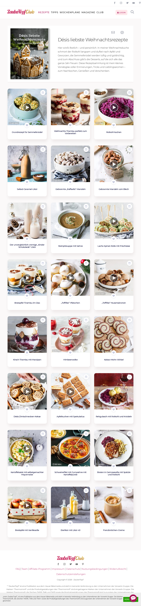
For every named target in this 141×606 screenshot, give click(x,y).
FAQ (18, 569)
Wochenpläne (70, 12)
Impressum (58, 569)
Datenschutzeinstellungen (71, 574)
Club (100, 12)
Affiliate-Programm (39, 569)
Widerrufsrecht (117, 569)
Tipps (54, 12)
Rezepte (44, 12)
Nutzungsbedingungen (95, 569)
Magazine (88, 12)
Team (25, 569)
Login (121, 12)
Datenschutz (73, 569)
